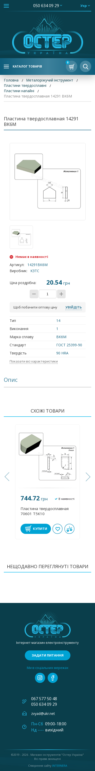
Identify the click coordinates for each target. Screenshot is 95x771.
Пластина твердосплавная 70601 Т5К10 (45, 511)
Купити (40, 528)
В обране (58, 529)
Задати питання (48, 655)
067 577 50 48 (44, 698)
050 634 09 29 (46, 5)
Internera (59, 765)
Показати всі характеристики (34, 361)
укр (83, 5)
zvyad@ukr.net (43, 713)
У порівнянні (69, 529)
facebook (53, 678)
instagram (40, 678)
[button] (7, 476)
